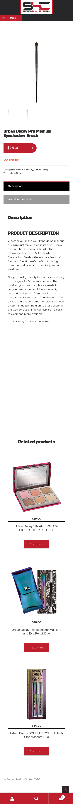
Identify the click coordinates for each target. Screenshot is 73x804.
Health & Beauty (24, 169)
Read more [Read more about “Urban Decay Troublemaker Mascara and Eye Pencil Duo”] (36, 647)
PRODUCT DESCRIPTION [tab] (33, 233)
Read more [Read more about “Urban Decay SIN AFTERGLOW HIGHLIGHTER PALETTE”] (36, 544)
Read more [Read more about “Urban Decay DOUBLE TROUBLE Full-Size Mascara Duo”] (36, 751)
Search (36, 798)
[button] (64, 44)
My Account (12, 798)
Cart (57, 796)
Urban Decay (41, 169)
